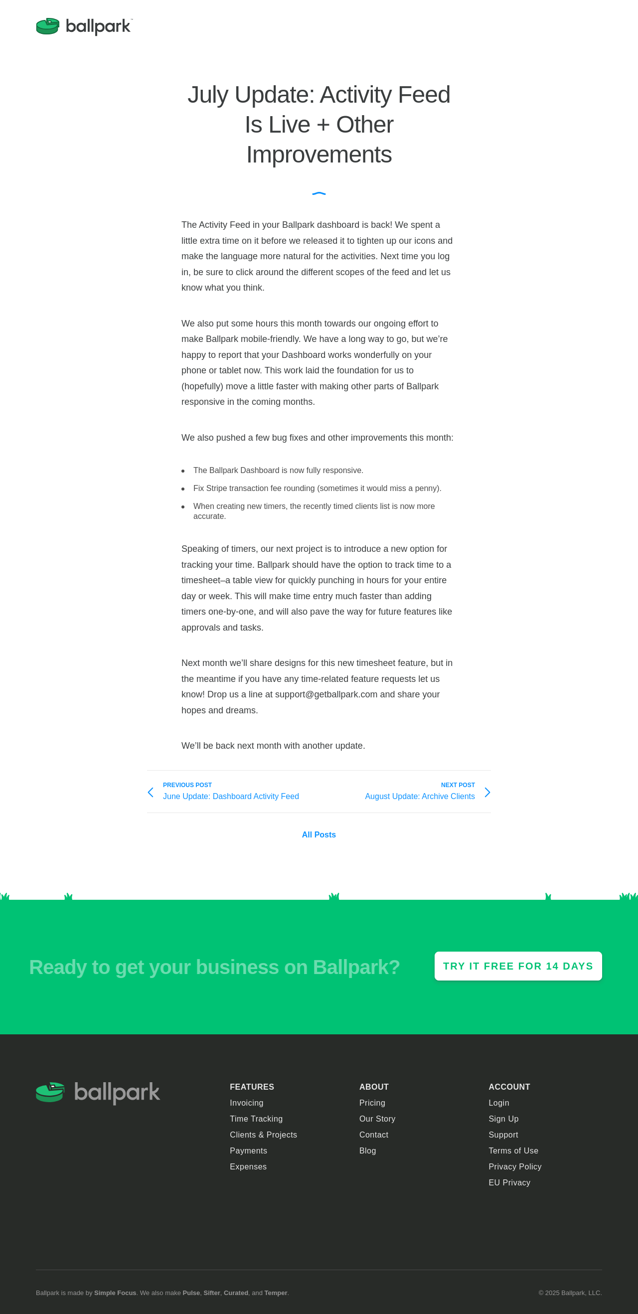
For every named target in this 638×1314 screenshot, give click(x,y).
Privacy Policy (515, 1166)
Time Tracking (256, 1119)
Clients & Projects (263, 1135)
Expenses (248, 1166)
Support (503, 1135)
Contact (374, 1135)
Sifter (211, 1293)
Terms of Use (513, 1151)
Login (498, 1103)
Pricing (372, 1103)
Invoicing (247, 1103)
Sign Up (503, 1119)
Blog (367, 1151)
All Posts (319, 834)
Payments (248, 1151)
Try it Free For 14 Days (518, 966)
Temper (276, 1293)
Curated (236, 1293)
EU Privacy (509, 1182)
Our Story (377, 1119)
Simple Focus (115, 1293)
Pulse (191, 1293)
